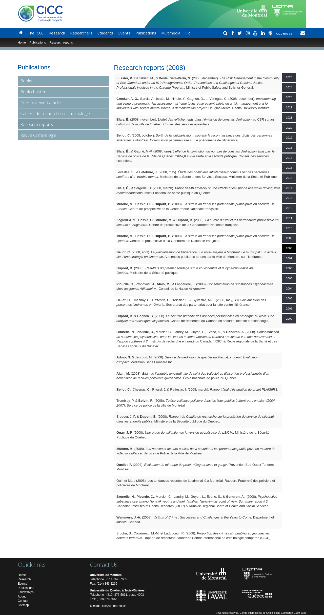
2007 (289, 258)
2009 (289, 238)
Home (22, 42)
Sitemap (23, 605)
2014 (289, 187)
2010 (289, 228)
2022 (289, 107)
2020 (289, 127)
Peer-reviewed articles (41, 102)
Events (124, 32)
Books (26, 81)
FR (187, 32)
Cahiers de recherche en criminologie (55, 113)
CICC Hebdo (284, 33)
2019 (289, 137)
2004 (289, 288)
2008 (289, 248)
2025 (289, 77)
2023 (289, 97)
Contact (23, 601)
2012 (289, 207)
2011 (289, 218)
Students (105, 32)
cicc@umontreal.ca (114, 606)
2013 (289, 197)
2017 (289, 157)
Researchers (81, 32)
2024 (289, 87)
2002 (289, 308)
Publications (145, 32)
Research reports (36, 124)
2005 (289, 278)
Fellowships (26, 592)
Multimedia (170, 32)
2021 (289, 117)
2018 (289, 147)
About (22, 596)
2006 (289, 268)
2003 (289, 298)
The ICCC (36, 32)
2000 (289, 318)
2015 (289, 177)
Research (57, 32)
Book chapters (34, 91)
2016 (289, 167)
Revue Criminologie (38, 135)
